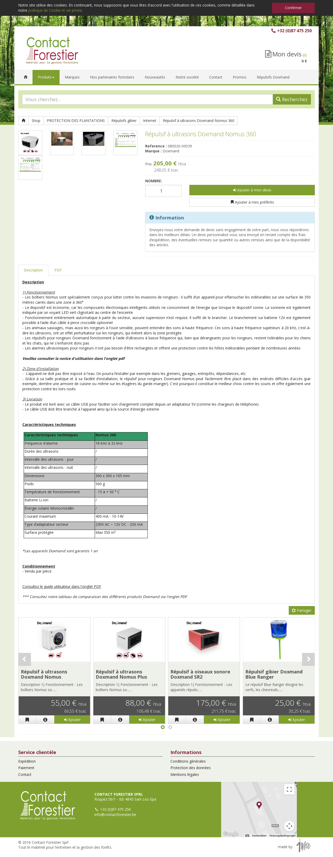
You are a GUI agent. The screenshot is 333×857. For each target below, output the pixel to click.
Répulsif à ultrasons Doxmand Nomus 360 (198, 120)
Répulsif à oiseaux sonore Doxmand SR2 (200, 674)
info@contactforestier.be (115, 814)
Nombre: (153, 180)
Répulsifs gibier (124, 120)
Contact (24, 774)
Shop (36, 120)
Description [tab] (33, 270)
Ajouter (72, 719)
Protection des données (190, 767)
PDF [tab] (58, 270)
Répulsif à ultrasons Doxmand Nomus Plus (121, 674)
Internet (149, 120)
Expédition (27, 761)
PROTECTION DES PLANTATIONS (76, 120)
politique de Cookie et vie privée (55, 10)
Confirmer (293, 7)
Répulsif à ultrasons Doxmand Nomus (44, 674)
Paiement (26, 767)
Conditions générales (188, 761)
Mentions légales (184, 774)
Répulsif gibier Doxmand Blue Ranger (274, 674)
